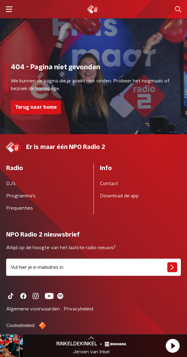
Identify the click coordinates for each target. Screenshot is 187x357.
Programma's (21, 195)
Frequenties (19, 208)
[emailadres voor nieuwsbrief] (93, 267)
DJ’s (11, 183)
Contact (109, 183)
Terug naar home (36, 107)
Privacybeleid (78, 308)
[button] (172, 345)
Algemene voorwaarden (33, 308)
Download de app (119, 195)
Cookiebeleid (20, 325)
